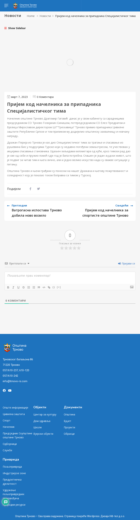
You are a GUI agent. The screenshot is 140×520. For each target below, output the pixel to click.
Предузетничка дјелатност (12, 481)
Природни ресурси (14, 504)
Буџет (67, 421)
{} (53, 287)
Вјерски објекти (43, 433)
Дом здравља (41, 421)
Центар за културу (44, 414)
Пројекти (69, 427)
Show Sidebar (15, 28)
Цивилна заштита (14, 414)
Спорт (6, 420)
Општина (69, 414)
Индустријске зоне (14, 473)
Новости (45, 16)
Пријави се (126, 263)
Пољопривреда (12, 466)
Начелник (9, 427)
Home (31, 16)
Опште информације (15, 407)
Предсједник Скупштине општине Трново (17, 435)
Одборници (10, 444)
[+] (59, 287)
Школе (37, 427)
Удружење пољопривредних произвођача (13, 494)
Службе (7, 450)
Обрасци (69, 433)
